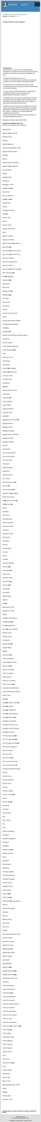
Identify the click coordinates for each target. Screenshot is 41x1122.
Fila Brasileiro (7, 449)
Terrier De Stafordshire (10, 1022)
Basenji (5, 159)
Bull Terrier (6, 287)
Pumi (4, 827)
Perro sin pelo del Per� (10, 765)
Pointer (5, 798)
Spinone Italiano (7, 956)
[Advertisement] (20, 45)
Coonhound (6, 364)
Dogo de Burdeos (8, 409)
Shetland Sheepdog (9, 908)
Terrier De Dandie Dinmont (11, 1004)
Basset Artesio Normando (11, 162)
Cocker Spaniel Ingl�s (9, 350)
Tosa (4, 1055)
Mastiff (5, 614)
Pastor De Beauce (8, 673)
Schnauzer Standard (9, 879)
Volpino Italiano (7, 1070)
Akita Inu (5, 140)
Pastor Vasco (7, 695)
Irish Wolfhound (7, 519)
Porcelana (6, 809)
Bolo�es (5, 214)
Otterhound (6, 640)
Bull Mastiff (6, 284)
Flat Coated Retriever (9, 453)
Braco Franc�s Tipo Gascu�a (12, 269)
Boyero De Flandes (8, 240)
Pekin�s (5, 699)
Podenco (5, 787)
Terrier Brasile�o (8, 993)
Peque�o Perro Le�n (9, 717)
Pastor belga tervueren (10, 662)
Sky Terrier (6, 927)
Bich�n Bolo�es (8, 188)
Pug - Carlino (6, 820)
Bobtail (5, 206)
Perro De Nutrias (8, 750)
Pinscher (5, 772)
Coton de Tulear (8, 376)
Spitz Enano (6, 960)
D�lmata (5, 387)
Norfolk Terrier (7, 633)
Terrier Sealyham (8, 1041)
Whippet (5, 1092)
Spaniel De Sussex (8, 945)
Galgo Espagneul (8, 467)
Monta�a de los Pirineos (10, 629)
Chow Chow (6, 339)
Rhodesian (6, 835)
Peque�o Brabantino (9, 710)
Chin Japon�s (7, 331)
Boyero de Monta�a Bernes (11, 243)
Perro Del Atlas (7, 754)
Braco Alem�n (7, 247)
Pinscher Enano (7, 776)
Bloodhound (6, 203)
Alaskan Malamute (8, 144)
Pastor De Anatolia (8, 669)
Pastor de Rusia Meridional (11, 688)
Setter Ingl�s (7, 894)
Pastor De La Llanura (9, 680)
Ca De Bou (6, 298)
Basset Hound (7, 170)
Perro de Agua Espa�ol (10, 736)
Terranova (6, 982)
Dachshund (6, 383)
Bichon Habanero (8, 195)
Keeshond (6, 530)
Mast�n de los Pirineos (10, 618)
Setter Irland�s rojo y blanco (11, 901)
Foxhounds (6, 464)
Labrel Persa (6, 574)
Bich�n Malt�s (7, 199)
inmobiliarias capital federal (16, 1120)
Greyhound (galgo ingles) (10, 493)
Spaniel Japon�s (8, 949)
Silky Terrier (6, 923)
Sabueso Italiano (8, 853)
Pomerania (6, 805)
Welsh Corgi (6, 1077)
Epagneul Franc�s (8, 431)
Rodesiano (6, 842)
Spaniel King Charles (9, 952)
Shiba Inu (5, 912)
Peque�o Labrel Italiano (10, 714)
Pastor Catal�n (7, 666)
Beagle (5, 173)
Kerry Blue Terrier (8, 534)
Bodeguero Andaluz (9, 210)
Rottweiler (6, 846)
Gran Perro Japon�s (9, 489)
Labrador (5, 559)
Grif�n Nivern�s (8, 504)
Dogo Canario (7, 405)
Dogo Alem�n (7, 398)
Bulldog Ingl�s (7, 295)
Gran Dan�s (6, 486)
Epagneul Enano (7, 427)
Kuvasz (5, 556)
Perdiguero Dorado (8, 732)
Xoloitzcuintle (7, 1096)
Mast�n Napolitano (9, 625)
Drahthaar (6, 416)
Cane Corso (6, 306)
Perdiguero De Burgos (9, 721)
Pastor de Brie (7, 677)
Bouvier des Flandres (9, 229)
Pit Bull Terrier (7, 783)
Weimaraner (6, 1074)
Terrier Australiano (8, 985)
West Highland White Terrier (11, 1085)
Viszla (4, 1066)
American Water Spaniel (10, 151)
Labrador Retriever (8, 563)
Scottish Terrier (7, 883)
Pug (4, 816)
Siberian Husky (7, 919)
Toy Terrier (6, 1059)
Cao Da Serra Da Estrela (10, 313)
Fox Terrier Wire (7, 460)
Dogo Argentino (7, 401)
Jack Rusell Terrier (8, 526)
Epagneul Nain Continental (11, 434)
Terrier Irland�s (7, 1030)
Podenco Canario (8, 791)
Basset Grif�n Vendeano (10, 166)
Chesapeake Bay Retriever (10, 324)
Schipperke (6, 868)
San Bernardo (7, 864)
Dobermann (6, 394)
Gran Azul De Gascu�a (10, 482)
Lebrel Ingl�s (7, 585)
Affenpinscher (7, 129)
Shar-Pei (5, 905)
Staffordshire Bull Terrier (10, 978)
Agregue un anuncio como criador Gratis (14, 120)
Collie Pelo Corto (8, 357)
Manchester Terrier (8, 607)
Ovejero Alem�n (8, 644)
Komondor (6, 541)
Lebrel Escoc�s (7, 581)
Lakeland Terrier (7, 578)
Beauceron (6, 181)
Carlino (5, 317)
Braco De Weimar (8, 265)
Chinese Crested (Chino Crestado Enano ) (15, 335)
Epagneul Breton (8, 423)
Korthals (5, 545)
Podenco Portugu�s (9, 794)
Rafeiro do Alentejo (8, 831)
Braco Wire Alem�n (9, 273)
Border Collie (6, 218)
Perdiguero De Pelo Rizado (11, 728)
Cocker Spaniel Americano (10, 346)
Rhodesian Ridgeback (9, 838)
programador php (24, 1118)
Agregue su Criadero (11, 16)
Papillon (5, 651)
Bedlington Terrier (8, 184)
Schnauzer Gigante (8, 872)
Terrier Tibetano (8, 1044)
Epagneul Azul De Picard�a (11, 420)
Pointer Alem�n (7, 802)
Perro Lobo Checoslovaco (10, 761)
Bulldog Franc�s (8, 291)
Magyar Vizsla (7, 596)
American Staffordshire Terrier (12, 148)
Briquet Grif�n (7, 280)
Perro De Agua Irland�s (10, 739)
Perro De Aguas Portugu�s (11, 743)
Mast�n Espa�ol (8, 622)
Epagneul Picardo (8, 438)
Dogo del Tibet (7, 412)
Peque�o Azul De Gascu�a (11, 703)
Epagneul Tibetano (8, 442)
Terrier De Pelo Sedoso (10, 1015)
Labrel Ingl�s (7, 567)
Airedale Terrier (7, 137)
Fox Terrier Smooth (9, 456)
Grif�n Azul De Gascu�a (10, 500)
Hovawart (6, 511)
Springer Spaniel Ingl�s (10, 971)
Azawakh (5, 155)
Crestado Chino (7, 379)
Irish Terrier (6, 515)
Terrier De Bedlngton (9, 996)
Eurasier (5, 445)
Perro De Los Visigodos (10, 747)
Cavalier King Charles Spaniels (11, 320)
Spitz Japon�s (7, 963)
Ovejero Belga (7, 647)
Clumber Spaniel (7, 342)
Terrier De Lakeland (9, 1007)
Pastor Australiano (8, 658)
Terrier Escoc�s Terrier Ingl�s (12, 1026)
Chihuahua (6, 328)
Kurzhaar (5, 552)
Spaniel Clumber (7, 938)
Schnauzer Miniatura (9, 875)
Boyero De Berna (8, 236)
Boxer (4, 232)
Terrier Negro (7, 1033)
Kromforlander (7, 548)
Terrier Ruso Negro (8, 1037)
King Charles (6, 537)
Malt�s (5, 603)
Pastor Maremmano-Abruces (11, 691)
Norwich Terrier (7, 636)
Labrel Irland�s (7, 570)
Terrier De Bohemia (9, 1000)
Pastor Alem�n (7, 655)
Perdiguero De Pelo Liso (10, 725)
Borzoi (4, 221)
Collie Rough (6, 361)
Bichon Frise (6, 192)
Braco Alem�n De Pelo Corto (12, 251)
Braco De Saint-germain (10, 262)
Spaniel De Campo (8, 941)
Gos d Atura (6, 478)
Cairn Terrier (6, 302)
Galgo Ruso (6, 471)
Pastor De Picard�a (9, 684)
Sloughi (5, 930)
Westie (5, 1088)
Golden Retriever (8, 475)
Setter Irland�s (7, 897)
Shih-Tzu (5, 916)
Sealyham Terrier (8, 886)
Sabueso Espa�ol (8, 849)
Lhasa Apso (6, 592)
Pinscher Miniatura (8, 780)
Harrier (5, 508)
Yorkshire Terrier (8, 1099)
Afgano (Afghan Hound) (10, 133)
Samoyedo (6, 861)
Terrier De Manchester (9, 1011)
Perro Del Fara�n (8, 758)
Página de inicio (28, 1120)
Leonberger (6, 589)
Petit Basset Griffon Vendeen (11, 769)
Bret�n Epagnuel (8, 276)
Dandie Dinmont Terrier (10, 390)
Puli (4, 824)
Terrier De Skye (7, 1018)
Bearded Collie (7, 177)
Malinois (5, 600)
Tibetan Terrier (7, 1052)
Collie (4, 353)
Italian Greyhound (8, 522)
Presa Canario (7, 813)
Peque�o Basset (8, 706)
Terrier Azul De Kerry (9, 989)
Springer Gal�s (7, 967)
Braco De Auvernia (8, 258)
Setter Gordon (7, 890)
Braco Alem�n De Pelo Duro (11, 254)
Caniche (5, 309)
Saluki (4, 857)
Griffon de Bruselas (8, 497)
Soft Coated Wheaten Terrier (11, 934)
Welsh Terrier (7, 1081)
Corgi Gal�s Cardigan (9, 368)
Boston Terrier (7, 225)
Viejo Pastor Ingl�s (9, 1063)
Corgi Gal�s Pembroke (10, 372)
